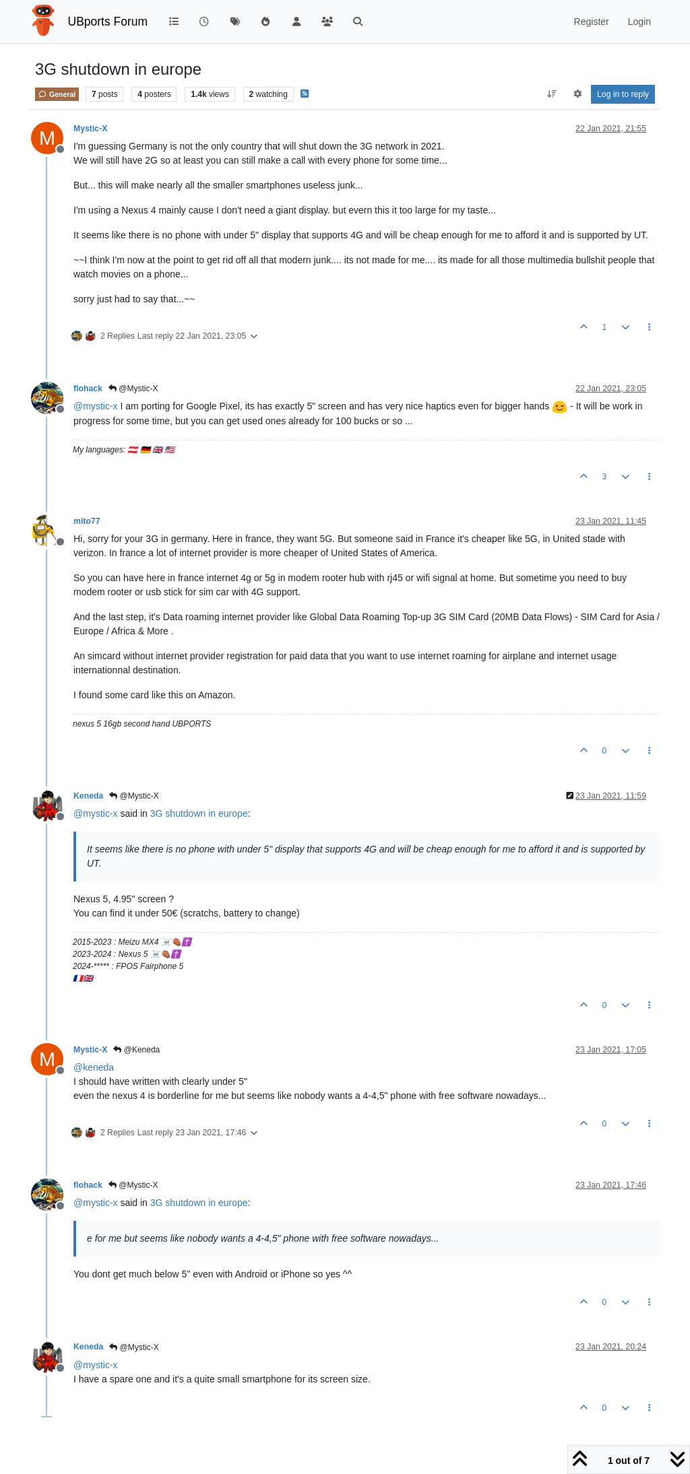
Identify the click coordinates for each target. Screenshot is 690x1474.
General (56, 94)
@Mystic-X (133, 388)
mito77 (86, 521)
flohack (87, 388)
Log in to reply (623, 94)
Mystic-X (90, 128)
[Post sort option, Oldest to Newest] (552, 94)
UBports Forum (108, 21)
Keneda (88, 796)
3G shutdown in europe (199, 813)
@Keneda (136, 1049)
